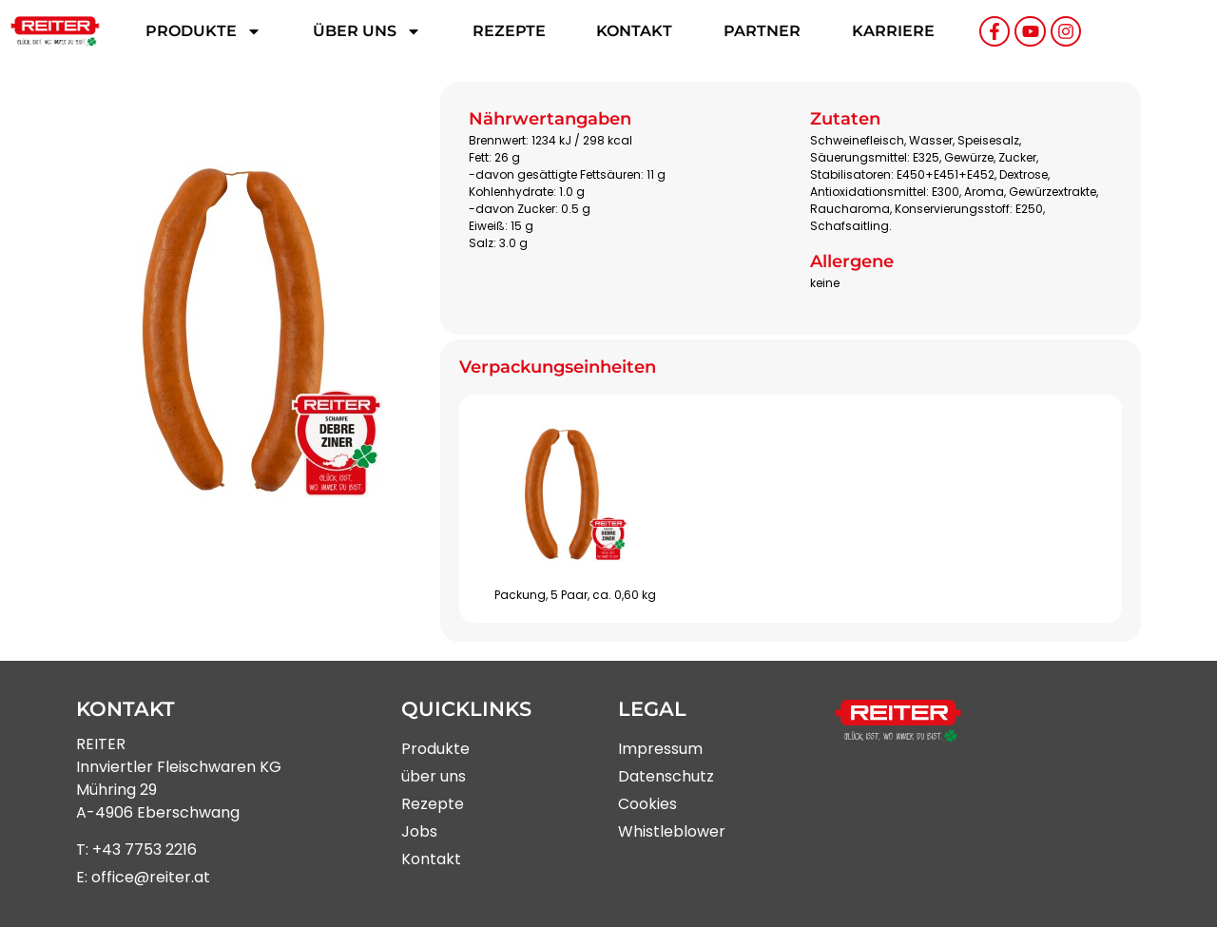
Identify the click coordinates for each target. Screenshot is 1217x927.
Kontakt (634, 31)
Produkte (203, 31)
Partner (762, 31)
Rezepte (509, 31)
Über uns (367, 31)
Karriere (893, 31)
